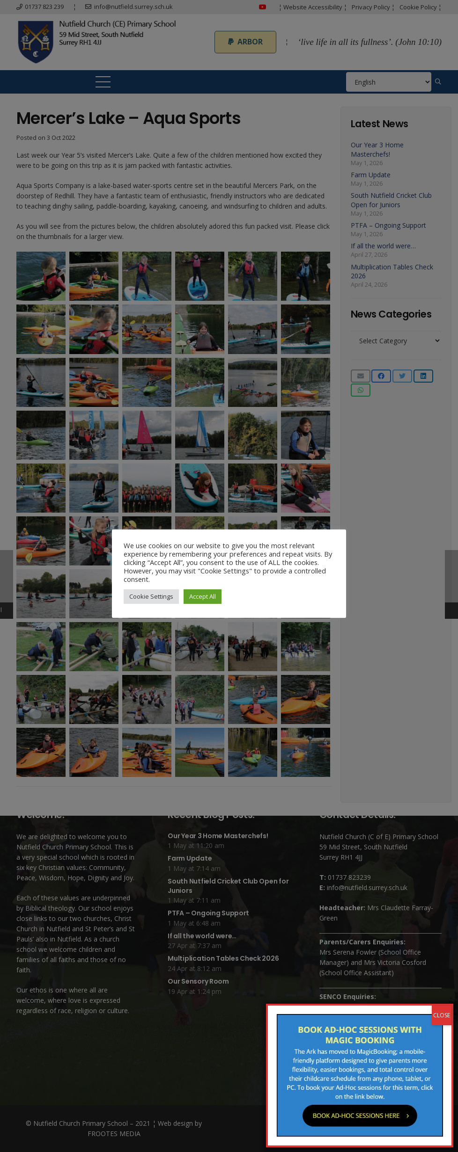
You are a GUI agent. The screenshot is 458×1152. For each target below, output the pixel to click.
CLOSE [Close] (441, 323)
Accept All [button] (202, 596)
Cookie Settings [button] (151, 596)
